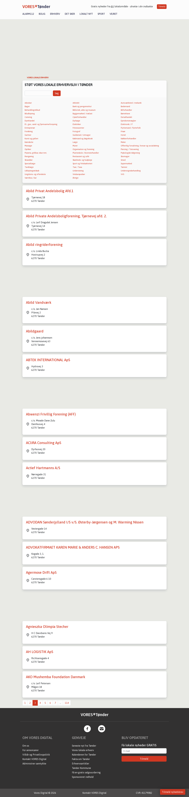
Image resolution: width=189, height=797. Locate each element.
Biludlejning (30, 113)
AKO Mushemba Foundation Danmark (55, 677)
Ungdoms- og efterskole (35, 174)
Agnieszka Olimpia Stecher (47, 627)
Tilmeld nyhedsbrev (172, 792)
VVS (122, 174)
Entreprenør (30, 128)
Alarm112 (28, 13)
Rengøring (29, 156)
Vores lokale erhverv (83, 750)
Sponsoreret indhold (83, 777)
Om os (25, 745)
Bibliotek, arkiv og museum (84, 110)
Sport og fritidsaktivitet (82, 163)
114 (67, 703)
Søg (57, 93)
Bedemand (125, 106)
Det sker (70, 13)
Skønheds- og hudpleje (82, 160)
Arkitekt (76, 103)
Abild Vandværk (38, 302)
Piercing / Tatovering (130, 149)
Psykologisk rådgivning (130, 153)
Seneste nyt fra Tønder (84, 745)
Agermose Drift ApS (41, 572)
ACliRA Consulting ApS (43, 443)
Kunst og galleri (31, 138)
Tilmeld (161, 6)
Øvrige (75, 178)
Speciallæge (30, 163)
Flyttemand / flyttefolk (131, 128)
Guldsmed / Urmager (81, 135)
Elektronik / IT (127, 124)
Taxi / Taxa (77, 167)
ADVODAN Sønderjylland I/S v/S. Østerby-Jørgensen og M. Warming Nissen (85, 522)
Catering (28, 117)
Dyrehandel (30, 121)
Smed (123, 160)
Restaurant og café (81, 156)
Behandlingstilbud (32, 110)
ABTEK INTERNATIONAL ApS (48, 360)
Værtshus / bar (31, 178)
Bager (27, 106)
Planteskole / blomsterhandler (86, 153)
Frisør (123, 131)
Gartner (28, 135)
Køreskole (29, 142)
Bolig (42, 13)
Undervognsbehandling (131, 171)
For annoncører (30, 750)
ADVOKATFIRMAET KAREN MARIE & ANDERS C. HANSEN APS (73, 547)
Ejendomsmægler (128, 121)
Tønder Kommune (81, 768)
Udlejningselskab (32, 171)
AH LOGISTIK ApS (39, 652)
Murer (75, 146)
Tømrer (124, 167)
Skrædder (29, 160)
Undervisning (78, 171)
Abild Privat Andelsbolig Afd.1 (49, 191)
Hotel (123, 135)
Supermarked (126, 163)
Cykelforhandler (79, 117)
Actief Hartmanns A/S (43, 468)
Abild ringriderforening (44, 245)
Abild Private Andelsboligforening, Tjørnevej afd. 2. (66, 216)
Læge (75, 142)
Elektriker (77, 124)
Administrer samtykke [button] (34, 763)
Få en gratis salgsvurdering (86, 772)
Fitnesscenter (78, 128)
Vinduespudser (79, 174)
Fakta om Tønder (81, 759)
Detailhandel (126, 117)
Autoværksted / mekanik (131, 103)
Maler (123, 142)
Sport (101, 13)
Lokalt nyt (86, 13)
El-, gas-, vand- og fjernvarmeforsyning (41, 124)
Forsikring (29, 131)
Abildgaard (35, 331)
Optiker (28, 149)
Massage (28, 146)
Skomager (125, 156)
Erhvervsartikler (80, 763)
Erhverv (55, 13)
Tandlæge (29, 167)
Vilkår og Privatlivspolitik (36, 754)
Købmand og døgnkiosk (83, 138)
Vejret (113, 13)
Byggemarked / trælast (82, 113)
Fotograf (76, 131)
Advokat (28, 103)
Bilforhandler (126, 110)
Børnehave (125, 113)
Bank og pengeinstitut (82, 106)
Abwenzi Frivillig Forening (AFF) (51, 414)
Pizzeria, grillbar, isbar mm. (36, 153)
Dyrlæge (76, 121)
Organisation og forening (83, 149)
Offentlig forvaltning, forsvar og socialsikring (140, 146)
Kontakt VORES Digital (34, 759)
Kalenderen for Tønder (84, 754)
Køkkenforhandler (128, 138)
